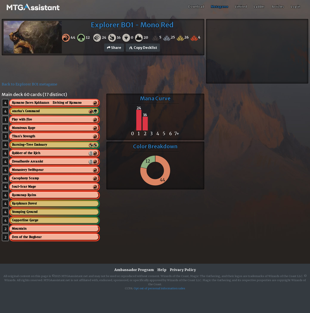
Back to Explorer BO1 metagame (29, 84)
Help (161, 270)
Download (196, 7)
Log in (295, 7)
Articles (278, 7)
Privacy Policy (183, 270)
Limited (241, 7)
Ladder (259, 7)
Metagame (219, 7)
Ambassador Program (134, 270)
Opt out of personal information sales (159, 288)
